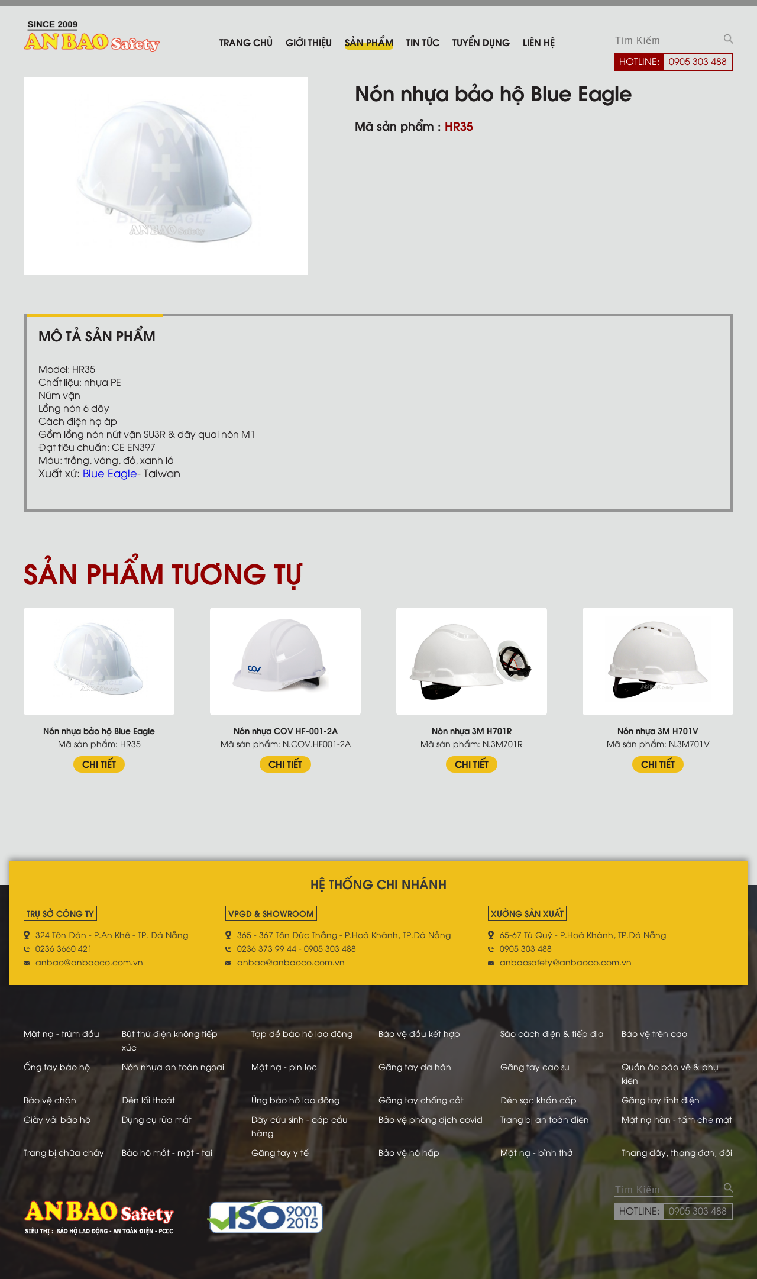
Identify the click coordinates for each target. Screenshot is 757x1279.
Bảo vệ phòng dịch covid (430, 1119)
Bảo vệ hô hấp (408, 1152)
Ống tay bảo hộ (57, 1066)
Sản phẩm (369, 42)
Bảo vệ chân (50, 1099)
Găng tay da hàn (414, 1066)
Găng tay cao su (535, 1066)
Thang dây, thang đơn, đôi (677, 1152)
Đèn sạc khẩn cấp (538, 1099)
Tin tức (422, 42)
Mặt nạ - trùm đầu (61, 1033)
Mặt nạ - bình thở (536, 1152)
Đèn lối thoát (148, 1099)
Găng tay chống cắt (421, 1099)
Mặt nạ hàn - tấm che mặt (677, 1119)
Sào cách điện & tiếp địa (552, 1033)
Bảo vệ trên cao (654, 1033)
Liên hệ (539, 42)
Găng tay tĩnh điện (661, 1099)
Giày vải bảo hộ (57, 1119)
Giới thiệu (309, 42)
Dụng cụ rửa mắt (157, 1119)
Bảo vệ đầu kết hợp (419, 1033)
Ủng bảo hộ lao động (295, 1099)
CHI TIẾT (99, 763)
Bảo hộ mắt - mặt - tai (167, 1152)
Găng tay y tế (280, 1152)
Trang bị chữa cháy (64, 1152)
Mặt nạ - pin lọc (284, 1066)
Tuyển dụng (481, 42)
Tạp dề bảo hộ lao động (301, 1033)
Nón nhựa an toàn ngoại (173, 1066)
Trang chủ (246, 42)
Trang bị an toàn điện (544, 1119)
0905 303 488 (698, 60)
